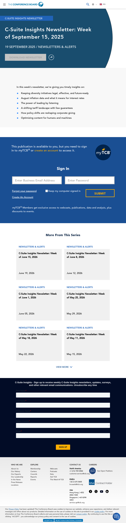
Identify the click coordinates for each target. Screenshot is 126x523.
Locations (14, 485)
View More (62, 367)
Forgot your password (24, 191)
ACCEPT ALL (48, 520)
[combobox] (102, 4)
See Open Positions (104, 471)
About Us (14, 469)
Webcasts (53, 469)
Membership (35, 469)
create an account (46, 150)
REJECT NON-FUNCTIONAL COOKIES (69, 520)
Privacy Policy (14, 509)
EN (102, 4)
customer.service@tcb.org (80, 473)
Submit (100, 193)
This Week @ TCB (57, 479)
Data (52, 474)
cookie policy (99, 511)
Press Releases (16, 482)
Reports (34, 477)
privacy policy (81, 514)
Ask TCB (53, 477)
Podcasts (53, 471)
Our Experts (16, 474)
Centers (34, 471)
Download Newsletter (25, 57)
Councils (34, 474)
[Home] (26, 4)
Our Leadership (17, 477)
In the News (16, 479)
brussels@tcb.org (76, 484)
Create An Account (22, 197)
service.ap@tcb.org (77, 502)
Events (33, 479)
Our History (15, 471)
